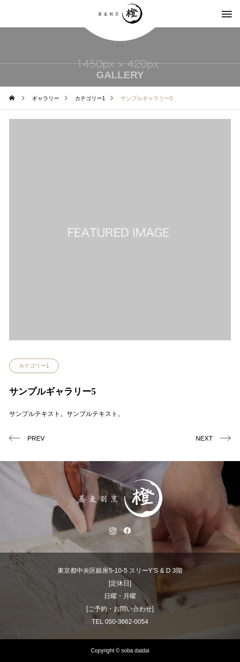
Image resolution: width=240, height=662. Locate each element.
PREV (36, 438)
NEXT (204, 438)
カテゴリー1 (34, 366)
